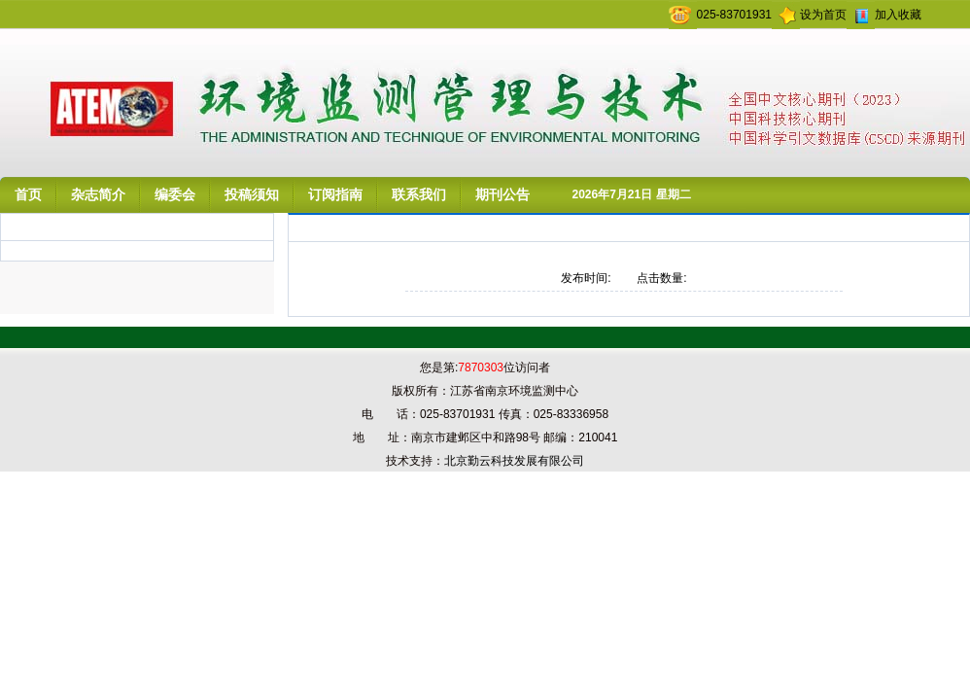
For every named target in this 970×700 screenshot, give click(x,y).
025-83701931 (734, 14)
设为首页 (823, 14)
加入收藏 (898, 14)
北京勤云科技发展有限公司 (514, 461)
